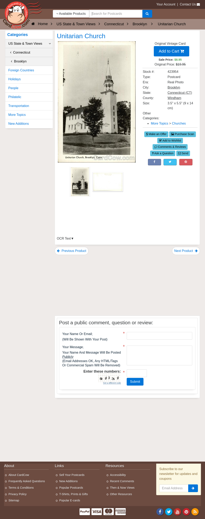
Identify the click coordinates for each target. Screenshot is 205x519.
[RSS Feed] (195, 511)
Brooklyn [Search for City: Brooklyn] (174, 87)
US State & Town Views (29, 43)
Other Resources (121, 494)
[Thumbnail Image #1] (80, 183)
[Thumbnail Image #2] (108, 183)
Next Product (186, 251)
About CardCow (18, 475)
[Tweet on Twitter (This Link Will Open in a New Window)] (170, 162)
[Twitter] (169, 511)
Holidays (14, 79)
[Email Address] (173, 488)
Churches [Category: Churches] (179, 123)
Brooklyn (17, 61)
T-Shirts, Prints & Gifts (73, 494)
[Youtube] (177, 511)
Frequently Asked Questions (26, 481)
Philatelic (14, 97)
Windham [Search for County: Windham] (174, 98)
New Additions (18, 123)
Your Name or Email (77, 334)
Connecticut (19, 52)
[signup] (193, 488)
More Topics (17, 114)
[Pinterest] (186, 511)
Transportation (18, 106)
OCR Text (64, 238)
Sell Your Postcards (72, 475)
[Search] (147, 14)
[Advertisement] (170, 192)
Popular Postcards (71, 487)
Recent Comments (122, 481)
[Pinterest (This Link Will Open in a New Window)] (185, 162)
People (13, 88)
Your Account (165, 4)
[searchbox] (116, 14)
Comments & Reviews (170, 146)
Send (183, 153)
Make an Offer (156, 134)
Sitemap (13, 500)
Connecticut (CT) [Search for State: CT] (180, 92)
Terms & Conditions (21, 487)
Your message (72, 347)
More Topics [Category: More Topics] (159, 123)
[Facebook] (160, 511)
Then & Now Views (122, 487)
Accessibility (118, 475)
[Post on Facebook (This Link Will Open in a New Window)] (154, 162)
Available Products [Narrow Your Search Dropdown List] (71, 13)
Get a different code (112, 383)
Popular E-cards (69, 500)
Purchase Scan (182, 134)
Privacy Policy (17, 494)
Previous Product (71, 251)
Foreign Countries (21, 70)
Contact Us (188, 4)
